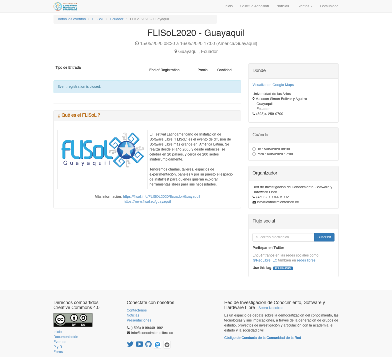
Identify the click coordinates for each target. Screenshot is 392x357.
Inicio (58, 332)
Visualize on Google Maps (273, 85)
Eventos (60, 342)
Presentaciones (139, 320)
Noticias (133, 315)
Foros (58, 352)
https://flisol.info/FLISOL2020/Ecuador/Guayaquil (161, 196)
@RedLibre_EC (264, 260)
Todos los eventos (71, 19)
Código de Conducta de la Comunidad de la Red (262, 338)
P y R (58, 347)
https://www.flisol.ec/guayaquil (147, 202)
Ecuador (117, 19)
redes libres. (306, 260)
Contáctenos (137, 310)
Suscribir (324, 237)
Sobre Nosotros (270, 308)
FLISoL (98, 19)
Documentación (66, 337)
